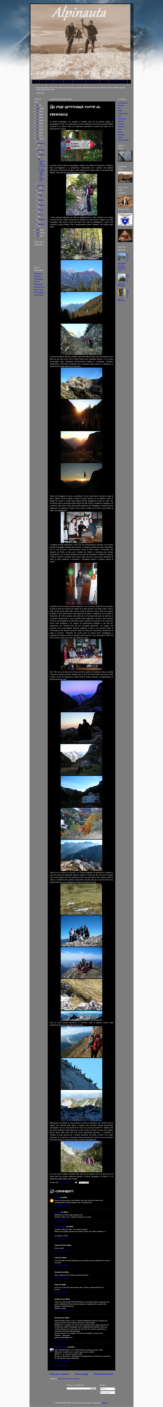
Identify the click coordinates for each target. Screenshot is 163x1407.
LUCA (49, 82)
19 (37, 111)
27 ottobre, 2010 (62, 1311)
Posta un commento (60, 1365)
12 (37, 133)
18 (37, 114)
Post (103, 1389)
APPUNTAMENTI (79, 82)
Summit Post (39, 287)
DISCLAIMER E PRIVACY (118, 82)
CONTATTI (104, 82)
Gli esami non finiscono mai (41, 162)
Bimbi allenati (123, 113)
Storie (120, 137)
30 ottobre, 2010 (62, 1340)
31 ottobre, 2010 (62, 1361)
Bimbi (120, 111)
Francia (121, 124)
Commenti (106, 1392)
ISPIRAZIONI (58, 82)
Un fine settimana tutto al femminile (41, 174)
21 (37, 105)
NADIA (43, 82)
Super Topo (38, 289)
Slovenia (121, 134)
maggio (41, 205)
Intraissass (38, 279)
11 (37, 136)
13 (37, 130)
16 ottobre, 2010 (62, 1251)
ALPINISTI (68, 82)
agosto (41, 190)
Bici (119, 108)
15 (37, 123)
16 (37, 120)
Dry (119, 116)
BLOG (36, 82)
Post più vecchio (103, 1374)
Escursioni (122, 119)
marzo (40, 214)
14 (37, 127)
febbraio (41, 219)
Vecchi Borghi (123, 140)
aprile (40, 210)
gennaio (41, 224)
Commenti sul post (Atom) (68, 1378)
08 (38, 233)
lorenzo (58, 1212)
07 (38, 236)
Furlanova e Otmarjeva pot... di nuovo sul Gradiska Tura (123, 262)
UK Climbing (39, 292)
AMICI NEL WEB (93, 82)
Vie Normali (38, 295)
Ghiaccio (121, 127)
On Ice (36, 282)
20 (38, 108)
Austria (121, 105)
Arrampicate (123, 103)
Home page (81, 1374)
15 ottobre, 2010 (62, 1238)
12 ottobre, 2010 (62, 1205)
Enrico (57, 1197)
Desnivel (37, 276)
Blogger (105, 1403)
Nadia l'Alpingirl (61, 1347)
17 (37, 117)
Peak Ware (38, 284)
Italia (120, 129)
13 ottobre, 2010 (62, 1220)
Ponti (120, 132)
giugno (41, 200)
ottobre (41, 155)
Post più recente (59, 1374)
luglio (40, 195)
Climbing (37, 274)
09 (38, 230)
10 (37, 139)
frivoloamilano (60, 1226)
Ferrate (121, 121)
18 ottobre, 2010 (62, 1278)
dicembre (41, 143)
